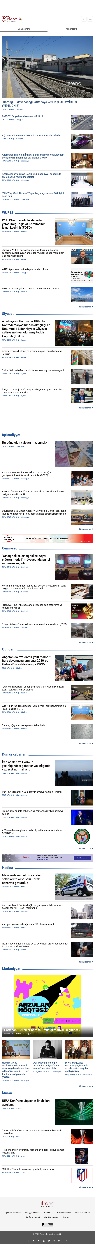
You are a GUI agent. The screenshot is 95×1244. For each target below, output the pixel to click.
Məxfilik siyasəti (51, 1217)
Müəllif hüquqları (82, 1212)
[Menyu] (90, 19)
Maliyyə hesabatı (32, 1212)
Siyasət (8, 314)
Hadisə (7, 868)
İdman (7, 1093)
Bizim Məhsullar (64, 1212)
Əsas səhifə (24, 28)
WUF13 (7, 213)
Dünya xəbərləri (14, 754)
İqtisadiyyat (11, 435)
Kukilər (66, 1217)
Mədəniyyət (11, 969)
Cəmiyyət (9, 548)
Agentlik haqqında (13, 1212)
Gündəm (8, 649)
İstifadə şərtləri (33, 1217)
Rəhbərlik (48, 1212)
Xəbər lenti (71, 28)
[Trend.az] (12, 19)
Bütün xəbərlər (85, 307)
